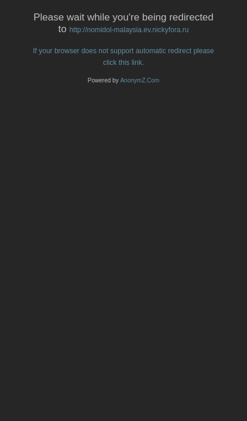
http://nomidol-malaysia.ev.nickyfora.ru (129, 30)
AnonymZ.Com (139, 80)
